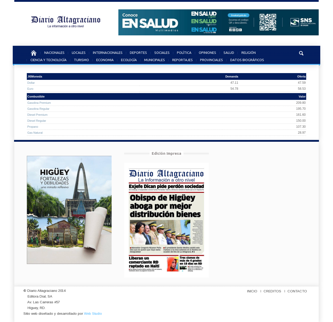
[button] (301, 52)
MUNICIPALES (154, 59)
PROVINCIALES (211, 59)
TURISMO (81, 59)
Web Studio (93, 313)
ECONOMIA (105, 59)
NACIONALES (54, 52)
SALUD (228, 52)
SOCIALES (162, 52)
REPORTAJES (182, 59)
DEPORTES (138, 52)
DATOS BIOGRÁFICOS (247, 59)
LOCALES (79, 52)
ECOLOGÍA (129, 59)
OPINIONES (207, 52)
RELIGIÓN (248, 52)
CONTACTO (297, 291)
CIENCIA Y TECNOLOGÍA (48, 59)
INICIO (252, 291)
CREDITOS (272, 291)
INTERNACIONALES (108, 52)
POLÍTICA (184, 52)
